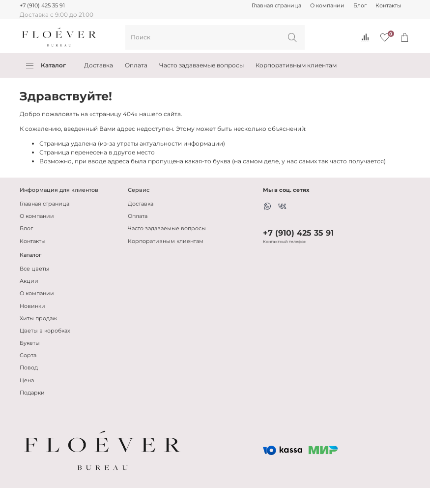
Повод (29, 368)
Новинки (32, 306)
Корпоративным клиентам (296, 65)
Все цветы (34, 269)
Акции (29, 281)
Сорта (28, 355)
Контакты (388, 5)
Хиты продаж (38, 318)
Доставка (98, 65)
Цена (27, 380)
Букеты (30, 343)
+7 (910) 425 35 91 (42, 5)
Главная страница (276, 5)
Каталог (46, 65)
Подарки (32, 393)
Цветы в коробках (45, 331)
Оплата (136, 65)
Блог (360, 5)
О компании (327, 5)
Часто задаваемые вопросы (201, 65)
